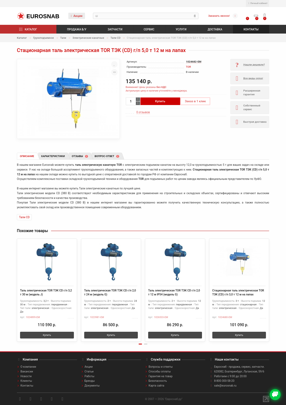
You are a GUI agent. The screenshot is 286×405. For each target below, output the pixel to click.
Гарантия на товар (161, 376)
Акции (76, 16)
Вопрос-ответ (107, 156)
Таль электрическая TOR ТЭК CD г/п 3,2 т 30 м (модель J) (46, 292)
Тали (63, 37)
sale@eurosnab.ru (225, 385)
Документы (92, 385)
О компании (28, 366)
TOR (188, 66)
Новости (26, 376)
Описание (27, 156)
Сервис (149, 29)
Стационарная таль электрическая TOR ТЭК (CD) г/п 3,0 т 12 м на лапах (238, 292)
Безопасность (158, 380)
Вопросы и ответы (161, 366)
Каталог (31, 29)
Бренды (90, 380)
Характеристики (53, 156)
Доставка (215, 29)
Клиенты (26, 380)
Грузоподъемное (43, 37)
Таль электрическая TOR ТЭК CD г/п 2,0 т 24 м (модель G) (110, 292)
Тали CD (115, 37)
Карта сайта (156, 385)
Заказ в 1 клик (195, 101)
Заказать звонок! (219, 15)
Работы (90, 376)
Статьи (89, 371)
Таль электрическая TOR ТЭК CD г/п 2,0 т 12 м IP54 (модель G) (174, 292)
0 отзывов (143, 112)
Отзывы (80, 156)
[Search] (145, 16)
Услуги (181, 29)
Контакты (250, 29)
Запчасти (115, 29)
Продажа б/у (76, 29)
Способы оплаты (160, 371)
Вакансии (26, 371)
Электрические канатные (88, 37)
